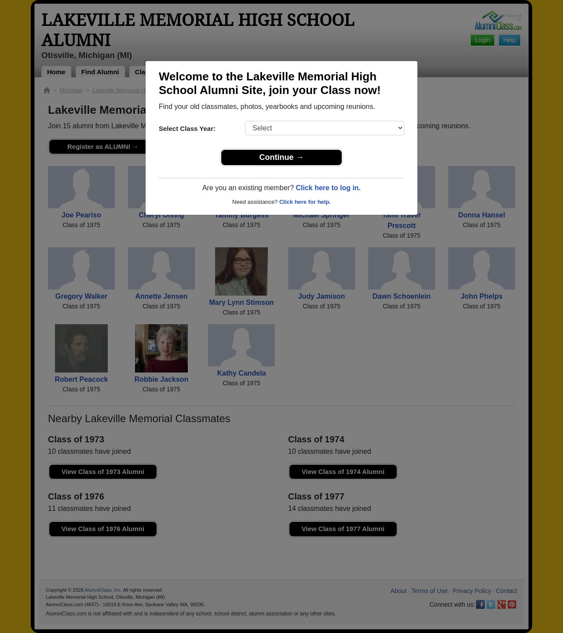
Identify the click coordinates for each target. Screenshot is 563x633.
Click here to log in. (328, 188)
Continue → (282, 157)
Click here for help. (305, 202)
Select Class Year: (187, 128)
